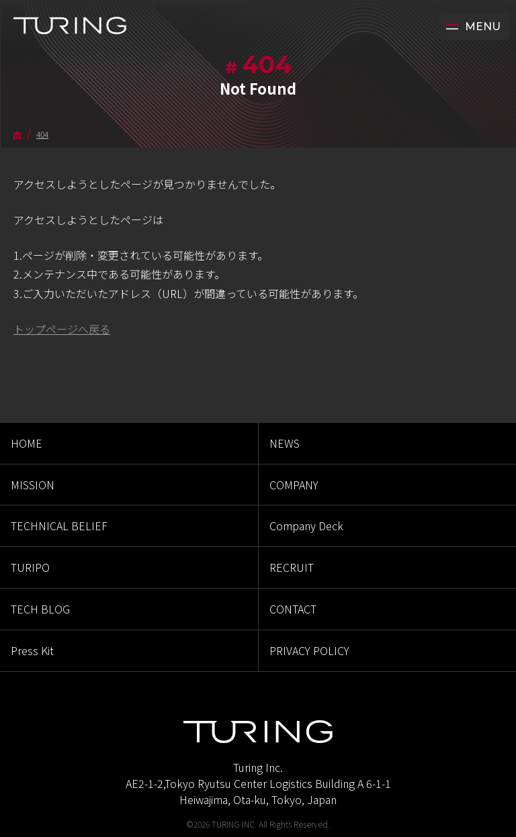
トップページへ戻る (61, 329)
